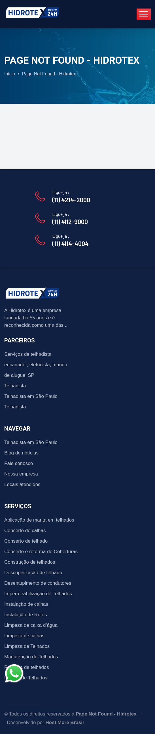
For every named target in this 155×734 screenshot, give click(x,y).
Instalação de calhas (26, 604)
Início (9, 73)
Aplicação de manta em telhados (39, 520)
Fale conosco (18, 463)
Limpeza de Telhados (27, 646)
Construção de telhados (29, 562)
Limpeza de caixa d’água (31, 625)
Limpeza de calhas (24, 635)
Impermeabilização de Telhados (38, 593)
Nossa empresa (21, 474)
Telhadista (15, 385)
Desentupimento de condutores (37, 583)
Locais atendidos (22, 484)
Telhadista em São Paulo (31, 396)
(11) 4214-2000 (71, 199)
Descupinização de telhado (33, 572)
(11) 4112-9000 (70, 221)
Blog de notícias (21, 453)
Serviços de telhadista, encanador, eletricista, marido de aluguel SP (35, 365)
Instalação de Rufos (25, 614)
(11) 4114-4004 (70, 243)
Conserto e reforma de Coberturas (41, 551)
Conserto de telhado (26, 541)
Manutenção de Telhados (31, 656)
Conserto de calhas (25, 530)
